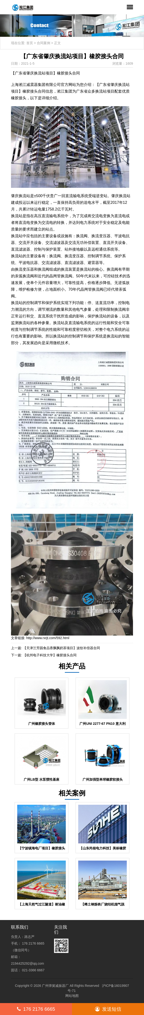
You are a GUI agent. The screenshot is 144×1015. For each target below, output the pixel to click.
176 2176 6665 (36, 1009)
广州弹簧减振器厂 (55, 986)
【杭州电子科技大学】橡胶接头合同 (50, 655)
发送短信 (108, 1009)
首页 (29, 43)
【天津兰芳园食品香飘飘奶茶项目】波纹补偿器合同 (61, 648)
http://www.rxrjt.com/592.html (47, 638)
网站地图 (72, 996)
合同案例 (43, 43)
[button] (130, 7)
